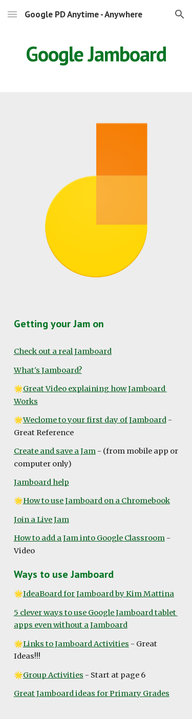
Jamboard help (41, 482)
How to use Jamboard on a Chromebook (96, 500)
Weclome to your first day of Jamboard (94, 419)
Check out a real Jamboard (63, 351)
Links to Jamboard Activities (76, 643)
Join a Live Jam (41, 519)
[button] (12, 14)
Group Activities (53, 675)
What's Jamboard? (48, 370)
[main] (96, 53)
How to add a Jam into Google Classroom (89, 538)
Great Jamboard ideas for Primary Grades (91, 693)
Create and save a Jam (55, 451)
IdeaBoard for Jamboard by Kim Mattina (98, 593)
